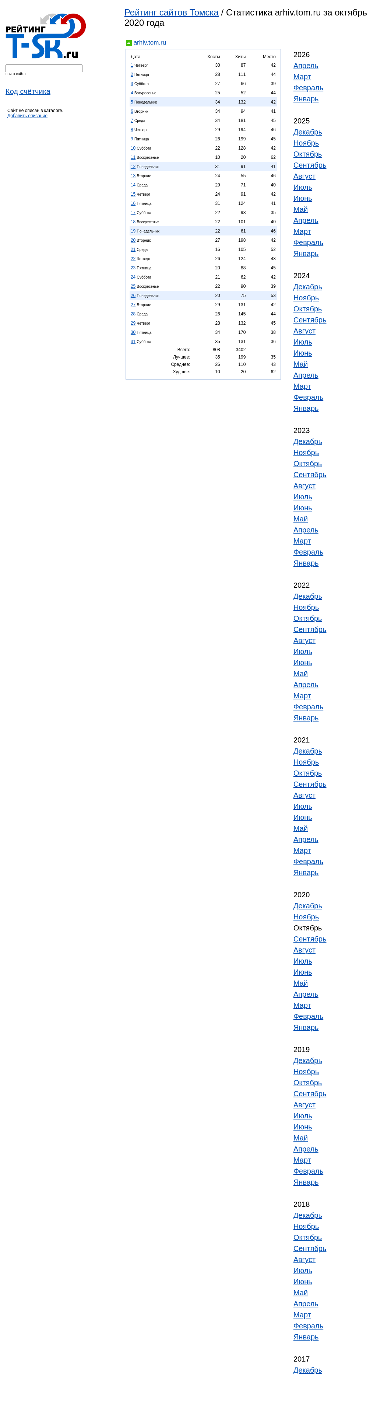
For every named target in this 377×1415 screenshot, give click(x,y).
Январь (306, 99)
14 (133, 185)
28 (133, 314)
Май (300, 209)
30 (133, 332)
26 (133, 295)
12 (133, 166)
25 (133, 286)
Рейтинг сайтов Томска (171, 12)
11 (133, 157)
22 (133, 258)
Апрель (305, 66)
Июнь (302, 198)
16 (133, 203)
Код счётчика (28, 91)
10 (133, 148)
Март (302, 77)
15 (133, 194)
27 (133, 304)
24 (133, 277)
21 (133, 249)
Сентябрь (310, 165)
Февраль (308, 88)
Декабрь (307, 132)
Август (304, 176)
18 (133, 221)
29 (133, 323)
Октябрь (307, 154)
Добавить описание (27, 115)
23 (133, 267)
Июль (302, 187)
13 (133, 175)
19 (133, 231)
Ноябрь (306, 143)
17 (133, 212)
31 (133, 341)
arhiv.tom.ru (150, 42)
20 (133, 240)
